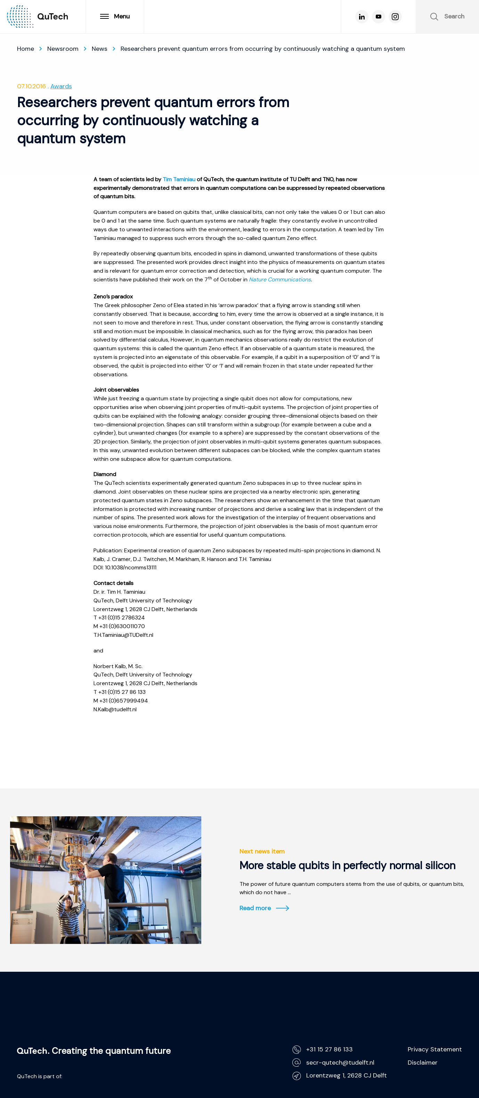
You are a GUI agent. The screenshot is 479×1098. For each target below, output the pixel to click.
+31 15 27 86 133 (322, 1049)
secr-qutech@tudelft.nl (333, 1062)
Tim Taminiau (179, 179)
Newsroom (63, 49)
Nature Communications (280, 279)
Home (25, 49)
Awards (61, 86)
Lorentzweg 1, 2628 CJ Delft (339, 1075)
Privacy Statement (435, 1049)
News (99, 49)
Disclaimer (423, 1062)
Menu (115, 16)
